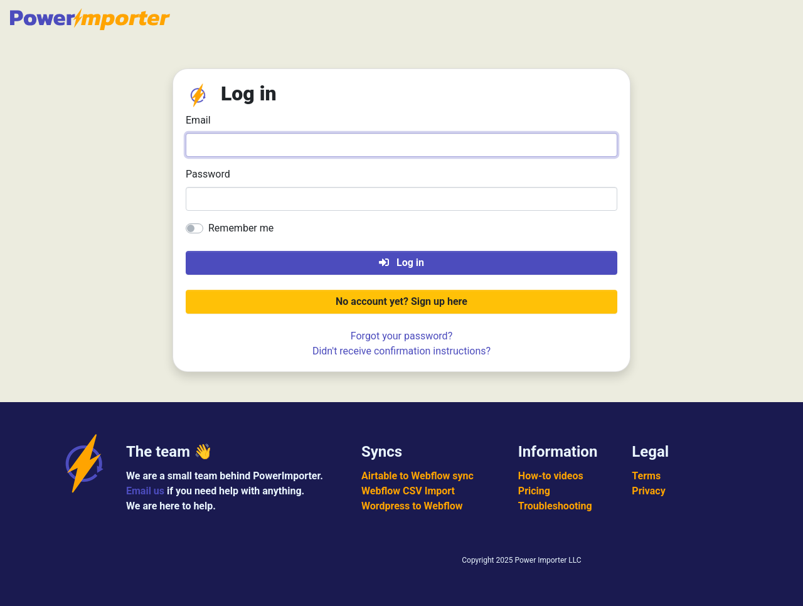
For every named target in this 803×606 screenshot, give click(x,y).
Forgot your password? (401, 336)
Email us (145, 491)
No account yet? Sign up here (401, 301)
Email (198, 120)
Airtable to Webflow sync (417, 476)
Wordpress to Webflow (411, 506)
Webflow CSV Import (408, 491)
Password (208, 174)
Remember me (241, 228)
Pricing (534, 491)
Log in (401, 262)
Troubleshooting (555, 506)
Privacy (648, 491)
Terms (646, 476)
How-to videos (550, 476)
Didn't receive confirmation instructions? (401, 351)
